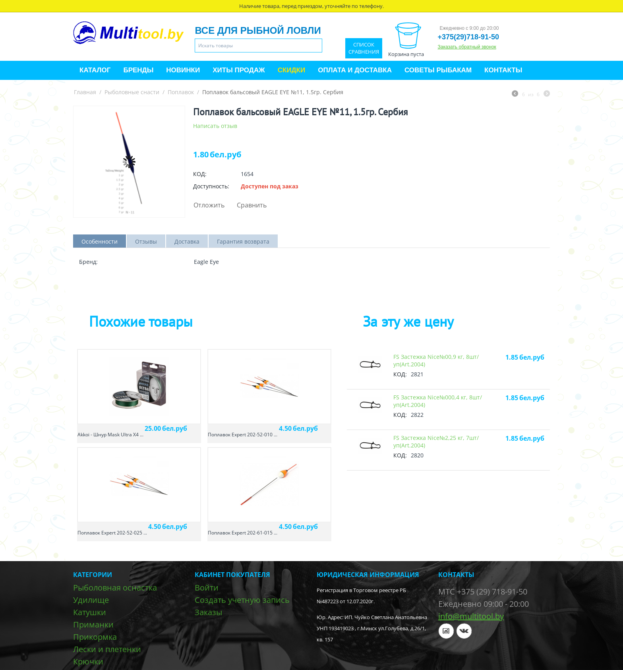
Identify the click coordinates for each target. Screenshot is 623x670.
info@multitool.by (471, 616)
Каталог (94, 70)
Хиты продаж (239, 70)
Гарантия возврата (243, 241)
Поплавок (181, 92)
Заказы (208, 612)
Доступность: (211, 186)
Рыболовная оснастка (115, 587)
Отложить (208, 205)
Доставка (186, 241)
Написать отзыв (215, 126)
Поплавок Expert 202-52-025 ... (112, 532)
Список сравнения (363, 48)
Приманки (93, 624)
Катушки (89, 612)
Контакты (503, 70)
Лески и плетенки (107, 649)
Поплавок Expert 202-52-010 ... (242, 434)
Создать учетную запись (242, 599)
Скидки (292, 70)
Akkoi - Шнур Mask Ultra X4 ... (110, 434)
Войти (207, 587)
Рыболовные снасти (131, 92)
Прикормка (95, 636)
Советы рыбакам (438, 70)
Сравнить (252, 205)
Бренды (138, 70)
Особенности (99, 241)
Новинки (183, 70)
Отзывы (146, 241)
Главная (85, 92)
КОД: (200, 174)
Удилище (91, 599)
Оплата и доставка (355, 70)
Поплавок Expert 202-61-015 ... (242, 532)
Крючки (88, 661)
